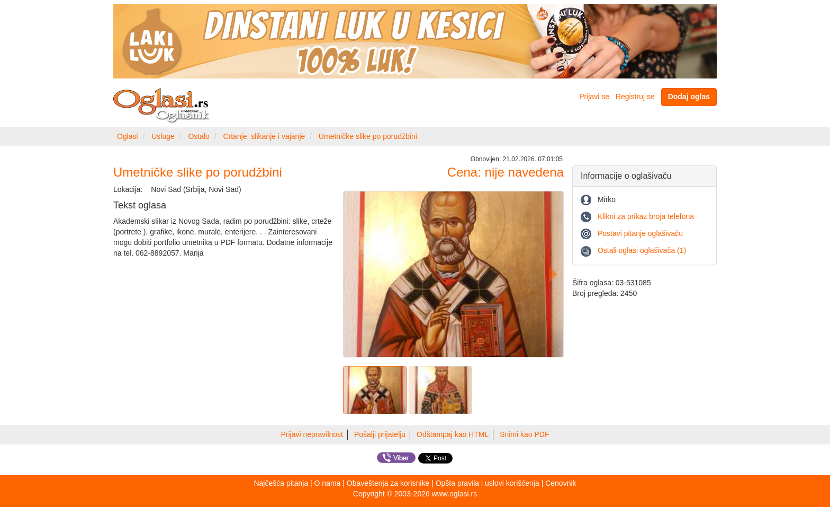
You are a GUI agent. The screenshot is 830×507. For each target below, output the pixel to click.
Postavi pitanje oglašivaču (640, 233)
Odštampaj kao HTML (453, 434)
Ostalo (198, 136)
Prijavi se (594, 96)
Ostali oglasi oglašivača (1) (642, 250)
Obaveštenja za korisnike (388, 483)
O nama (327, 483)
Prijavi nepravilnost (312, 434)
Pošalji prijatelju (379, 434)
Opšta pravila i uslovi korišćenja (487, 483)
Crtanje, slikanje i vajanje (264, 136)
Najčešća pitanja (281, 483)
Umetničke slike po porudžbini (368, 136)
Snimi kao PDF (524, 434)
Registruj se (635, 96)
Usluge (163, 136)
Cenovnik (560, 483)
